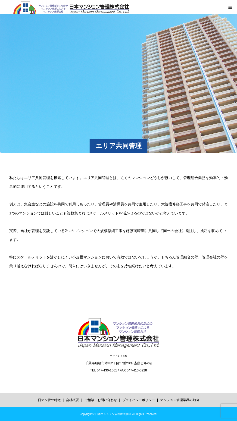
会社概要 (72, 400)
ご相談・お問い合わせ (100, 400)
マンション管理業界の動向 (179, 400)
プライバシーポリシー (138, 400)
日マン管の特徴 (49, 400)
